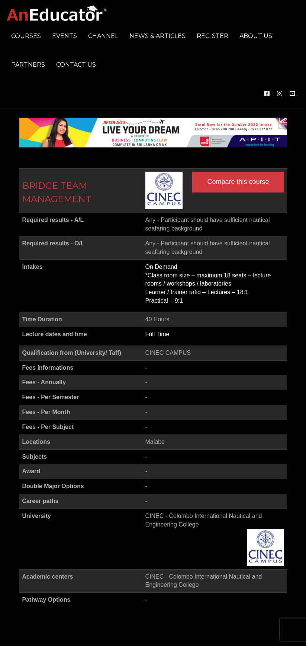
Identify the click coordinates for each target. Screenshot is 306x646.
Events (64, 35)
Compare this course (238, 181)
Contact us (76, 64)
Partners (28, 64)
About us (255, 35)
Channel (103, 35)
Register (212, 35)
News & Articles (157, 35)
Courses (26, 35)
